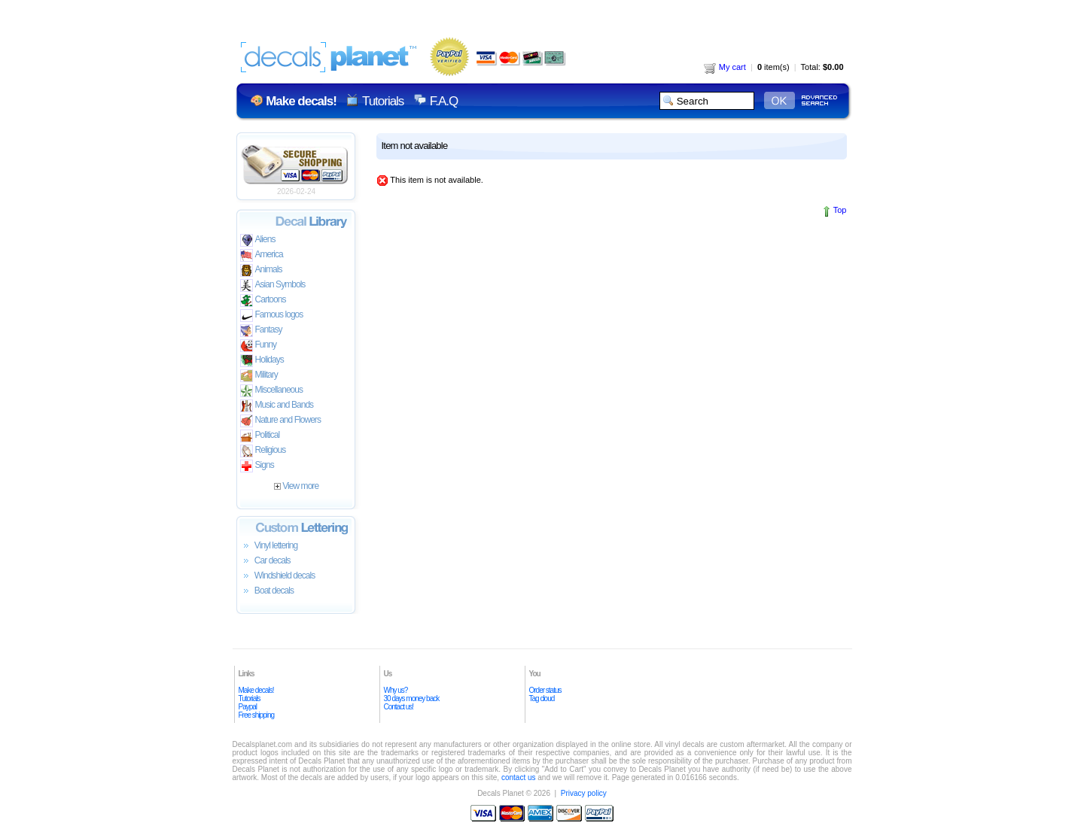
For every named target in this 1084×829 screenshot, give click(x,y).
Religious (263, 451)
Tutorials (382, 101)
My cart (725, 66)
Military (259, 375)
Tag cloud (542, 698)
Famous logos (271, 315)
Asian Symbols (273, 285)
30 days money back (412, 698)
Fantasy (261, 330)
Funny (258, 345)
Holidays (262, 360)
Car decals (265, 561)
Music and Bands (277, 405)
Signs (257, 466)
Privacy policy (584, 793)
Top (840, 209)
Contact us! (399, 707)
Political (260, 436)
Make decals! (256, 690)
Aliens (258, 240)
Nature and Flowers (280, 420)
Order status (545, 690)
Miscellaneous (271, 390)
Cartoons (263, 300)
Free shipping (257, 715)
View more (296, 486)
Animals (261, 270)
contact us (518, 777)
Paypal (248, 707)
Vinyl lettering (269, 546)
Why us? (396, 690)
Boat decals (267, 591)
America (261, 255)
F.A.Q (444, 101)
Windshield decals (277, 576)
